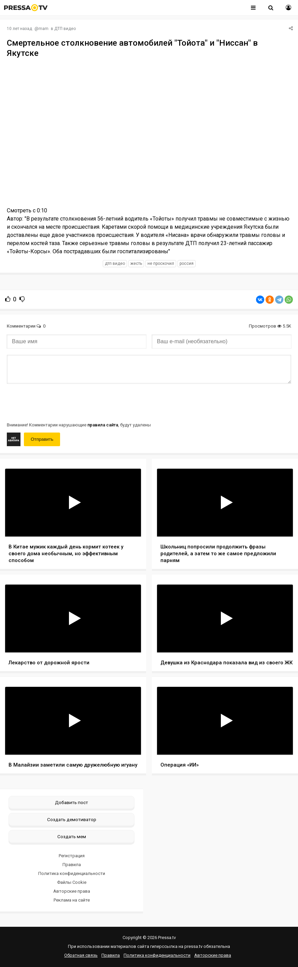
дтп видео (115, 263)
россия (187, 263)
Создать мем (71, 836)
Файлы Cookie (71, 882)
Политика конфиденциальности (71, 873)
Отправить (42, 439)
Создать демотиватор (71, 819)
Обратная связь (81, 955)
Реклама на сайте (72, 900)
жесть (136, 263)
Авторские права (71, 891)
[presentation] (59, 402)
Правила (71, 864)
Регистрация (72, 855)
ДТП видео (65, 28)
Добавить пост (71, 802)
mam (43, 28)
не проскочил (160, 263)
